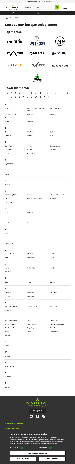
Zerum (7, 387)
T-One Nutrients (11, 320)
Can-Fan (8, 146)
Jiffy (6, 233)
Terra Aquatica (10, 324)
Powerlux (30, 292)
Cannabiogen (55, 146)
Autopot (30, 122)
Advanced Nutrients (57, 108)
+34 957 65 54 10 (31, 2)
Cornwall (53, 150)
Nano (7, 268)
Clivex (29, 150)
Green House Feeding (57, 195)
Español (39, 411)
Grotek (7, 198)
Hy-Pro (30, 213)
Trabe (7, 332)
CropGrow (31, 153)
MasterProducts (11, 254)
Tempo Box (54, 320)
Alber (7, 118)
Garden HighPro (11, 195)
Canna (29, 146)
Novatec (8, 272)
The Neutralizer (10, 328)
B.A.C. (7, 132)
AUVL (7, 108)
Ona (6, 282)
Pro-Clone (53, 292)
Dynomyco (9, 164)
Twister (7, 335)
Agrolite (53, 114)
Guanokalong (10, 202)
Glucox (29, 195)
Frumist (8, 184)
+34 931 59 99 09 (45, 2)
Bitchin (29, 136)
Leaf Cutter (9, 244)
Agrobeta (30, 114)
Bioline (52, 132)
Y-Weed (8, 377)
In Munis (30, 223)
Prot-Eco (30, 296)
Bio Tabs (30, 132)
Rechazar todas (52, 459)
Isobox (52, 223)
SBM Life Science (11, 306)
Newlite (52, 268)
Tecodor (30, 320)
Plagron (8, 292)
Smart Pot (53, 306)
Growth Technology (34, 198)
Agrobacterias (10, 114)
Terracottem (32, 324)
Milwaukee (31, 258)
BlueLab (52, 136)
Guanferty (53, 198)
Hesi (6, 213)
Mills (6, 258)
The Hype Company (57, 324)
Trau (29, 332)
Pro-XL (7, 296)
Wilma (7, 356)
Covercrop (9, 153)
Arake (52, 118)
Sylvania (8, 310)
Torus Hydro (54, 328)
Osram (29, 282)
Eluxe (7, 174)
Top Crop (30, 328)
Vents (7, 346)
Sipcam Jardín (32, 306)
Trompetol (54, 332)
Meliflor (52, 254)
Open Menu (65, 7)
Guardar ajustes (23, 459)
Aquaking (30, 118)
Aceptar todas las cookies (37, 453)
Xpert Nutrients (10, 366)
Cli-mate (8, 150)
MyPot (52, 258)
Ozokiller (53, 282)
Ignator (7, 223)
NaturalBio (31, 268)
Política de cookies (52, 444)
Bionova (8, 136)
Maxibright (31, 254)
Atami (7, 122)
